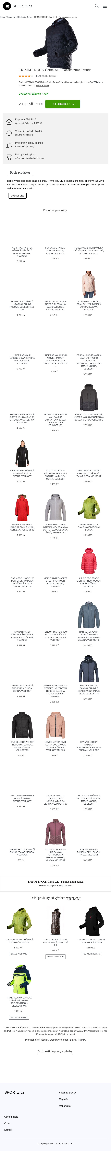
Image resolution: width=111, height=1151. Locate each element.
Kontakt (8, 1130)
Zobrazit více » (42, 85)
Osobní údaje (11, 1117)
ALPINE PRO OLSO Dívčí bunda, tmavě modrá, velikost (22, 852)
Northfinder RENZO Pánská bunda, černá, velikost (22, 798)
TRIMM (97, 82)
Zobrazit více (17, 195)
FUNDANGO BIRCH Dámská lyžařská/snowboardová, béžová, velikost (89, 250)
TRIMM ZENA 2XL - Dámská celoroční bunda (89, 527)
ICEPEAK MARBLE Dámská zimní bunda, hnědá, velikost (88, 852)
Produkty (11, 17)
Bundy (29, 17)
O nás (7, 1123)
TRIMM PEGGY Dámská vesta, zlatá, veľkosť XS (55, 942)
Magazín (63, 1099)
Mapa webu (65, 1106)
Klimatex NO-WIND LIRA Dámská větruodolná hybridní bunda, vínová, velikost (56, 854)
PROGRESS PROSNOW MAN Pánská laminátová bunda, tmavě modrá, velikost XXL (55, 419)
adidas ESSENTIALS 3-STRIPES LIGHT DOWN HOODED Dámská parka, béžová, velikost (55, 691)
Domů (2, 17)
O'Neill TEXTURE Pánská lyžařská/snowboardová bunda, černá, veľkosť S (88, 417)
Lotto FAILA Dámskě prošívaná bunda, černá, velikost (22, 688)
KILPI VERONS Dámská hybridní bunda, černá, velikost (22, 473)
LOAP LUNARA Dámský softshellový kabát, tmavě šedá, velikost (88, 473)
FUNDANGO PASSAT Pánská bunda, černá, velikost (55, 250)
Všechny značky (67, 1092)
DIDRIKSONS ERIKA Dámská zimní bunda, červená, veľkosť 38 (22, 527)
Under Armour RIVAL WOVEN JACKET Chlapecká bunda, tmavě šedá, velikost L (55, 360)
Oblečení (21, 17)
